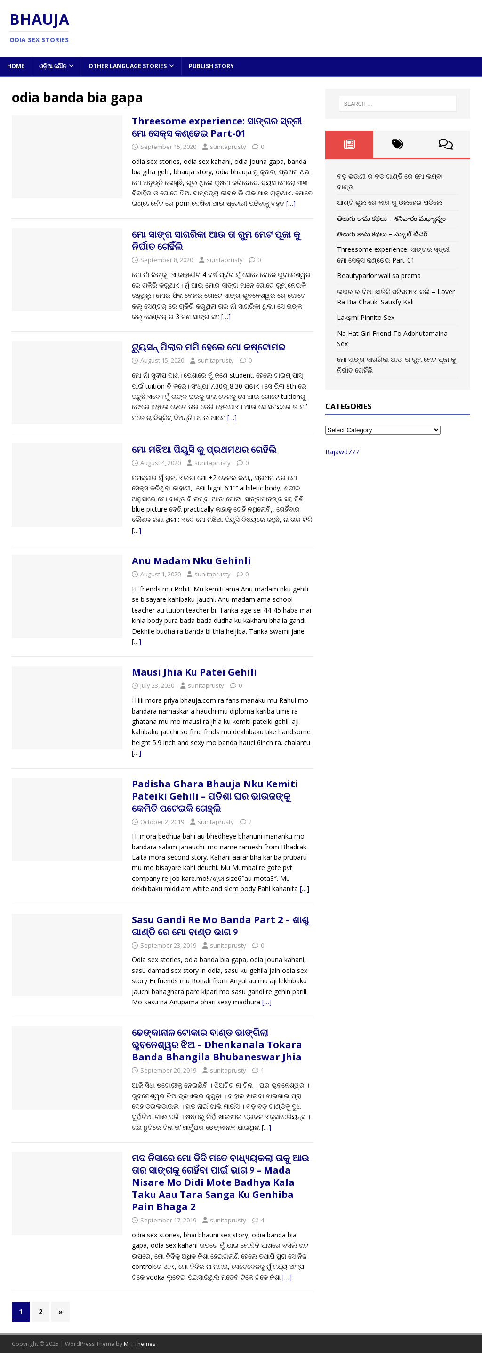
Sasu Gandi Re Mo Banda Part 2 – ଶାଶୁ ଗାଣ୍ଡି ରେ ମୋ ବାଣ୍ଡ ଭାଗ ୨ (220, 925)
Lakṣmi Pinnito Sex (365, 317)
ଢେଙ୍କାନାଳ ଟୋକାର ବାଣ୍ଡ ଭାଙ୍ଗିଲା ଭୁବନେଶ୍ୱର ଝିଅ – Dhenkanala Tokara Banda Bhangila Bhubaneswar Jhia (217, 1044)
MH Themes (139, 1344)
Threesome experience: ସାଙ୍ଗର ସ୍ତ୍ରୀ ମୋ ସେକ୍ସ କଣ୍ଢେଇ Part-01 (217, 127)
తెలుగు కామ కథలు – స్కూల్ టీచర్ (382, 233)
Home (15, 66)
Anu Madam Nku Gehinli (191, 560)
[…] (291, 203)
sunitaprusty (228, 146)
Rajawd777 (342, 451)
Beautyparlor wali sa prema (379, 275)
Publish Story (211, 66)
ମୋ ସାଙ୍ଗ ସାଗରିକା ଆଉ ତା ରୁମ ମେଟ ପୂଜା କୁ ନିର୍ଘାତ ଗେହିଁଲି (216, 240)
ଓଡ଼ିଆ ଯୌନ (52, 66)
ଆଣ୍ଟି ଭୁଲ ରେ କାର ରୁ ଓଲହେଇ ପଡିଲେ (389, 202)
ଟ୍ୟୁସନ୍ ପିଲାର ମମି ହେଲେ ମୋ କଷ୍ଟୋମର (208, 347)
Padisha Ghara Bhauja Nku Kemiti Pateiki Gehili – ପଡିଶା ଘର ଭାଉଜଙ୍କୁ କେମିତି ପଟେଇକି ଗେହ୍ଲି (215, 796)
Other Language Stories (127, 66)
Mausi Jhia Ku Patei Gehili (194, 672)
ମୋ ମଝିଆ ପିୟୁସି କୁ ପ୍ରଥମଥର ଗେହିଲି (204, 449)
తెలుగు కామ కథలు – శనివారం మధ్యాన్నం (391, 218)
